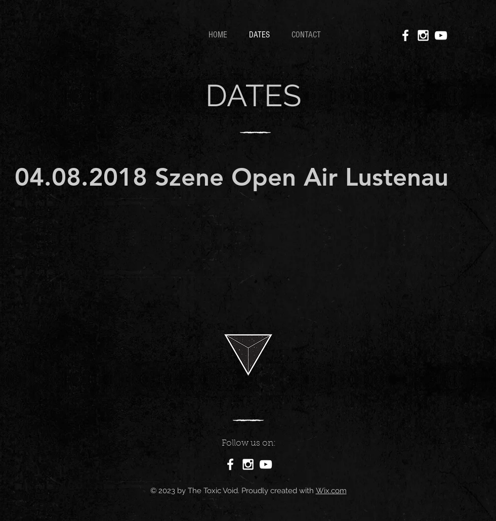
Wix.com (331, 490)
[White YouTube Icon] (440, 35)
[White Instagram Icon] (423, 35)
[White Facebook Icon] (405, 35)
